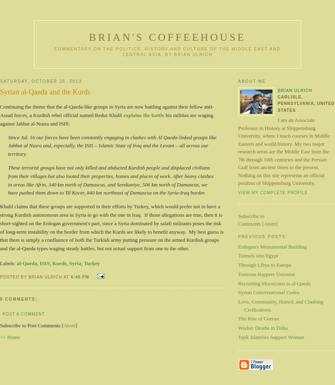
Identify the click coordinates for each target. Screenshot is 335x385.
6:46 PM (80, 277)
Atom (69, 325)
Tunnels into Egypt (258, 256)
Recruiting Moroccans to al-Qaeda (274, 283)
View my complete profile (273, 192)
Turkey (92, 263)
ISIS (45, 263)
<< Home (10, 337)
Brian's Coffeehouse (167, 37)
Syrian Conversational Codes (268, 292)
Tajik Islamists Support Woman (271, 337)
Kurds (59, 263)
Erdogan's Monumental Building (272, 247)
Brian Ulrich (295, 90)
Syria (75, 263)
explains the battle (144, 115)
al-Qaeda (27, 263)
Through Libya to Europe (265, 265)
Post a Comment (23, 314)
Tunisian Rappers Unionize (266, 274)
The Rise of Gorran (258, 319)
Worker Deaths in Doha (263, 328)
